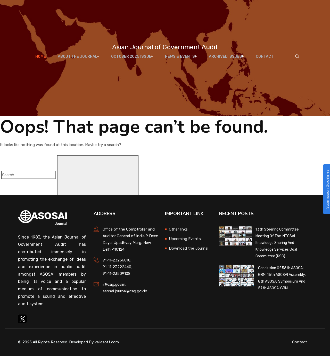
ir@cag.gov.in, (114, 284)
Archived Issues (222, 59)
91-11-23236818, (117, 260)
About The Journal (79, 59)
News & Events (179, 59)
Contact (260, 59)
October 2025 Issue (131, 59)
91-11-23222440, (117, 267)
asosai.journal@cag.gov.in (125, 291)
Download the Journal (188, 248)
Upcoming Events (185, 238)
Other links (178, 229)
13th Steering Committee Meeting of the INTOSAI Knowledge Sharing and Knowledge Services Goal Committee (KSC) (277, 242)
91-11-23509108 (116, 273)
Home (45, 59)
